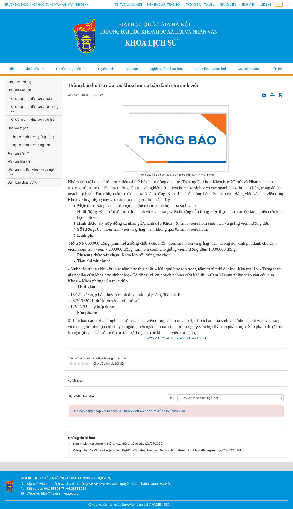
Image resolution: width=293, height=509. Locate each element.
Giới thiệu (31, 69)
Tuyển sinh (105, 69)
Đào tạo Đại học (19, 90)
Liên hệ (266, 4)
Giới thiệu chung (19, 82)
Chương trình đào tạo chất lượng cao (34, 109)
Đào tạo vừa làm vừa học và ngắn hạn (32, 172)
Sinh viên (248, 4)
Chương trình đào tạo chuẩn (31, 99)
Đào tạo (132, 69)
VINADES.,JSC (159, 504)
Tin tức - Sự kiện (68, 69)
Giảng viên (228, 4)
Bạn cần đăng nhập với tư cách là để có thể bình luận (129, 411)
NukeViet (128, 504)
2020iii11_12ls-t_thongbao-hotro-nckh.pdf (176, 338)
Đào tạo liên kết (19, 162)
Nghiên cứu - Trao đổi (163, 4)
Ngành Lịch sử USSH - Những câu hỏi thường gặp (108, 443)
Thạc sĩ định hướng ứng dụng (32, 137)
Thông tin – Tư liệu (200, 4)
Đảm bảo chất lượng (22, 182)
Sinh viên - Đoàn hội (210, 69)
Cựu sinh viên (248, 69)
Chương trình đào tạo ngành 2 (33, 119)
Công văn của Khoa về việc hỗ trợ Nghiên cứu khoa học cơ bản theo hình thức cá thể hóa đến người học (147, 450)
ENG (278, 4)
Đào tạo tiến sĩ (18, 153)
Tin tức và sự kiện (128, 4)
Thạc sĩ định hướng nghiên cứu (33, 145)
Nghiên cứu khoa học (166, 69)
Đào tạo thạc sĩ (18, 128)
